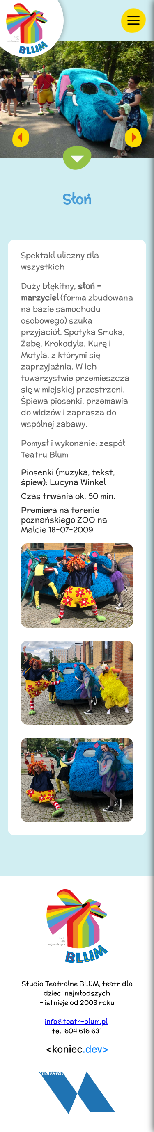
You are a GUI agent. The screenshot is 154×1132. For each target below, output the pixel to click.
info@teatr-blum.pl (76, 1021)
